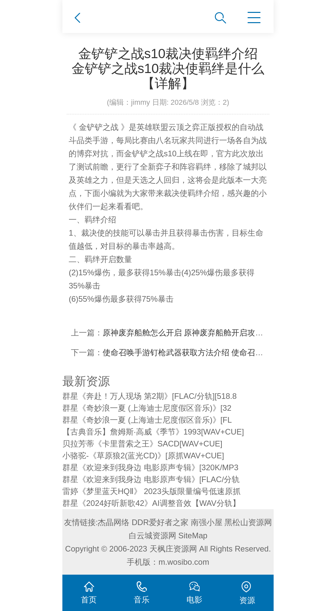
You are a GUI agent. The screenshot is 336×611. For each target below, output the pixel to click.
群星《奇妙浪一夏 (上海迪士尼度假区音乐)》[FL (147, 419)
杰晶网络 (113, 522)
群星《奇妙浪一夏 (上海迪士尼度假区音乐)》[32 (146, 407)
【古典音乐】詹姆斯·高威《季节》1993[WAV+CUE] (153, 431)
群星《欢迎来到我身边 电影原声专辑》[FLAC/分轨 (151, 479)
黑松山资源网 (248, 522)
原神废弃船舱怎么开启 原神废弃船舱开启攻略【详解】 (199, 332)
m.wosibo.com (183, 561)
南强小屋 (206, 522)
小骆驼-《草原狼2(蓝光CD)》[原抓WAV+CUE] (143, 455)
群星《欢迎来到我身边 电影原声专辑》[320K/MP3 (150, 467)
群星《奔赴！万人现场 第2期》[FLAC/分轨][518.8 (149, 396)
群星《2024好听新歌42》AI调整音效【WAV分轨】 (151, 503)
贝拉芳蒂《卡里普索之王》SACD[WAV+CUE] (142, 443)
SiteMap (192, 535)
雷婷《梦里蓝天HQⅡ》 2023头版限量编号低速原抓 (151, 491)
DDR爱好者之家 (160, 522)
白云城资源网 (152, 535)
